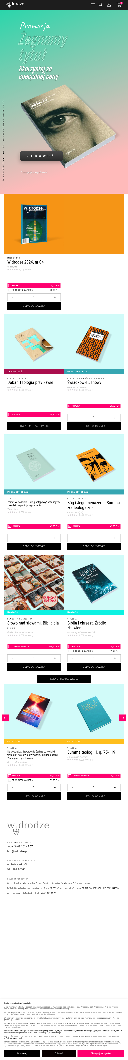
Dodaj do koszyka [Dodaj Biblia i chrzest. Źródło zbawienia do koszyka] (94, 666)
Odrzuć (59, 1053)
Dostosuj (22, 1053)
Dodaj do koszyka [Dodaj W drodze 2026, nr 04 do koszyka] (34, 305)
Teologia (21, 378)
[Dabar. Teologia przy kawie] (34, 344)
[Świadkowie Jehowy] (94, 344)
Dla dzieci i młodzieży (19, 619)
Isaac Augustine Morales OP (81, 632)
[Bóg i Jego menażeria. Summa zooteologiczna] (94, 464)
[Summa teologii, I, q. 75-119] (94, 714)
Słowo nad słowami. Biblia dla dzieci (33, 625)
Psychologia (97, 378)
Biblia (10, 378)
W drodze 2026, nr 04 (25, 262)
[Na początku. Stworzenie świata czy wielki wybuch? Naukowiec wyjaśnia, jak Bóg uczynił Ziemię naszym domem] (34, 714)
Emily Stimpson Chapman (20, 632)
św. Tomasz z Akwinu (77, 757)
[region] (64, 1029)
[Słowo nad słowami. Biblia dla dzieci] (34, 585)
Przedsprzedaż (78, 371)
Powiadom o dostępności (34, 426)
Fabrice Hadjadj (75, 512)
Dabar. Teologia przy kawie (30, 382)
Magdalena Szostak (77, 387)
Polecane (14, 741)
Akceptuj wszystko (101, 1053)
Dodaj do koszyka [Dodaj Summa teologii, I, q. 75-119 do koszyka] (94, 796)
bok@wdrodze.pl (17, 851)
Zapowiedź (14, 371)
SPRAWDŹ (41, 156)
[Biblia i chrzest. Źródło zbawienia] (94, 585)
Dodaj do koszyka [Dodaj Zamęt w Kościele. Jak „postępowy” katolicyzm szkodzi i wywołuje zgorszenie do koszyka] (34, 546)
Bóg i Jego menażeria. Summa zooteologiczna (93, 505)
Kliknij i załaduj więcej (64, 678)
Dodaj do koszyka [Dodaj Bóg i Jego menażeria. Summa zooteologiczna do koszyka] (94, 546)
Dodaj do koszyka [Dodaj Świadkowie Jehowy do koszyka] (94, 426)
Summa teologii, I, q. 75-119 (91, 752)
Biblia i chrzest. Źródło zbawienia (86, 625)
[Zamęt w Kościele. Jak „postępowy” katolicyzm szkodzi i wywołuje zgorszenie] (34, 464)
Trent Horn (12, 509)
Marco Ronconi (14, 387)
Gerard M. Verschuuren (18, 762)
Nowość (12, 612)
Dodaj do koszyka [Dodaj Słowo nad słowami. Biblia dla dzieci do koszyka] (34, 666)
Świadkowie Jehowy (84, 382)
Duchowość (82, 378)
